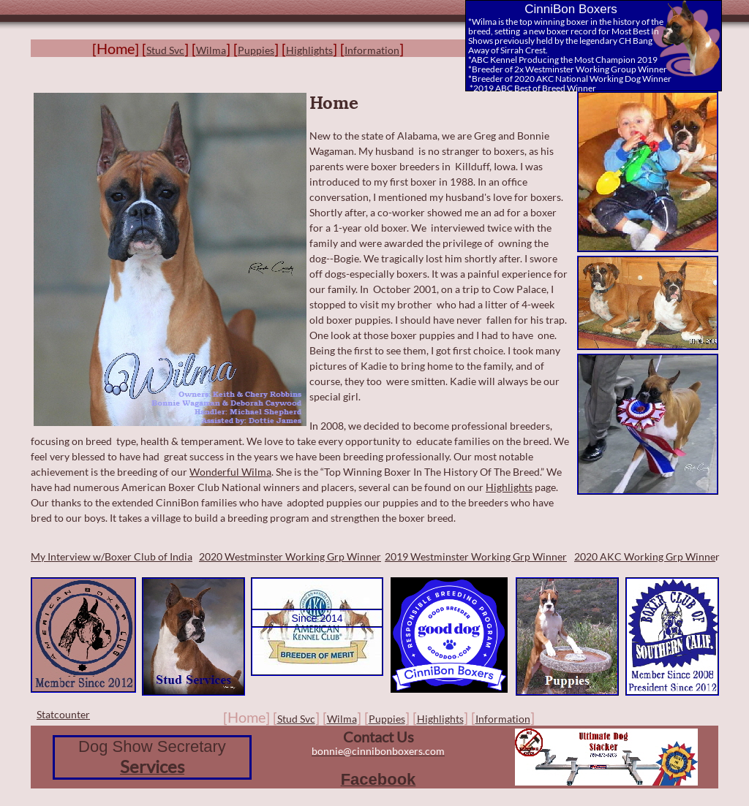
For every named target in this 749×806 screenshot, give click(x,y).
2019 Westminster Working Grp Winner (476, 556)
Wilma (211, 50)
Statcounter (63, 714)
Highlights (509, 487)
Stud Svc (165, 50)
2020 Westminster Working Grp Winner (290, 556)
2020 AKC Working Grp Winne (644, 556)
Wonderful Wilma (230, 471)
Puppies (256, 50)
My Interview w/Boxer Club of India (111, 556)
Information (372, 50)
